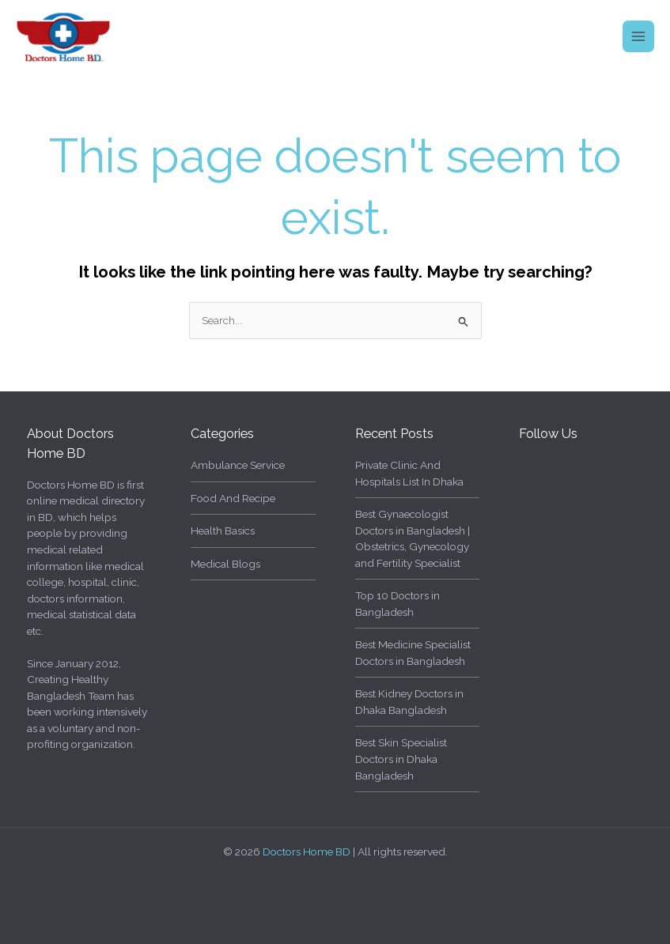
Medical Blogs (225, 563)
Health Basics (223, 530)
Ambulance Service (238, 465)
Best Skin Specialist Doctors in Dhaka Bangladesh (401, 758)
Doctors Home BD (306, 851)
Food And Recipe (233, 498)
